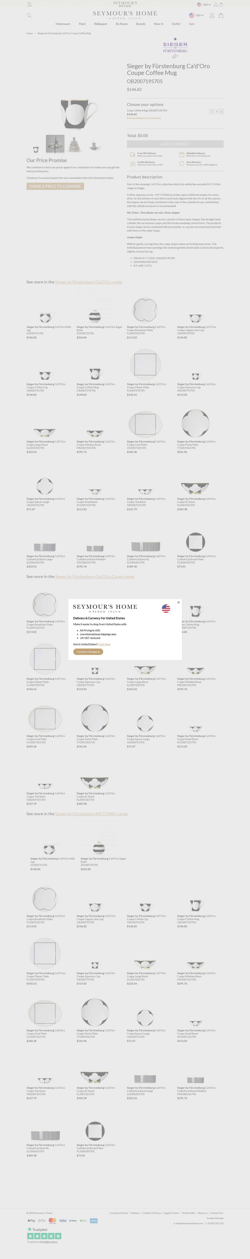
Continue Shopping (88, 651)
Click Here (104, 644)
